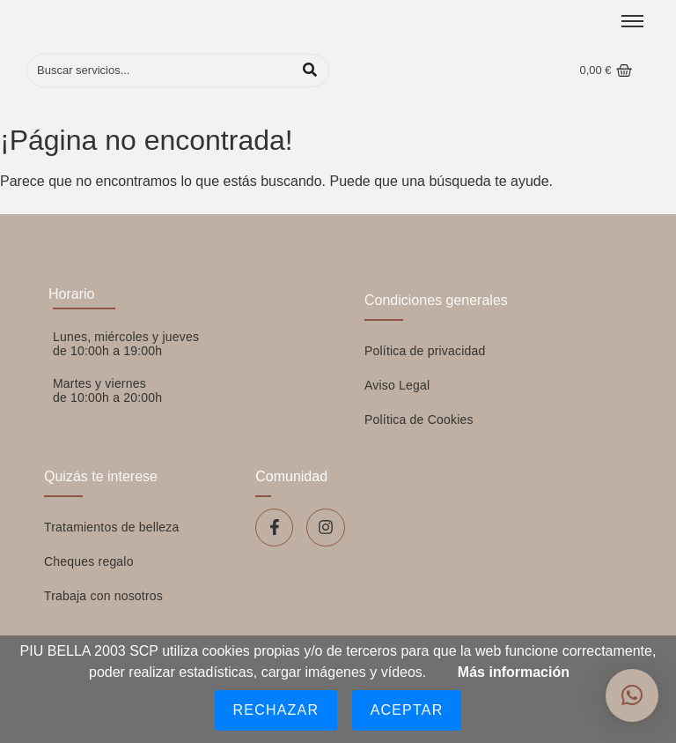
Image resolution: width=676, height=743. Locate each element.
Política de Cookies (419, 419)
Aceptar (407, 709)
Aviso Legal (397, 385)
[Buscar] (159, 70)
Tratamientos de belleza (112, 527)
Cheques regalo (89, 561)
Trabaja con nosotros (103, 596)
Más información (513, 672)
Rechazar (276, 709)
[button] (632, 695)
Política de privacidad (424, 351)
